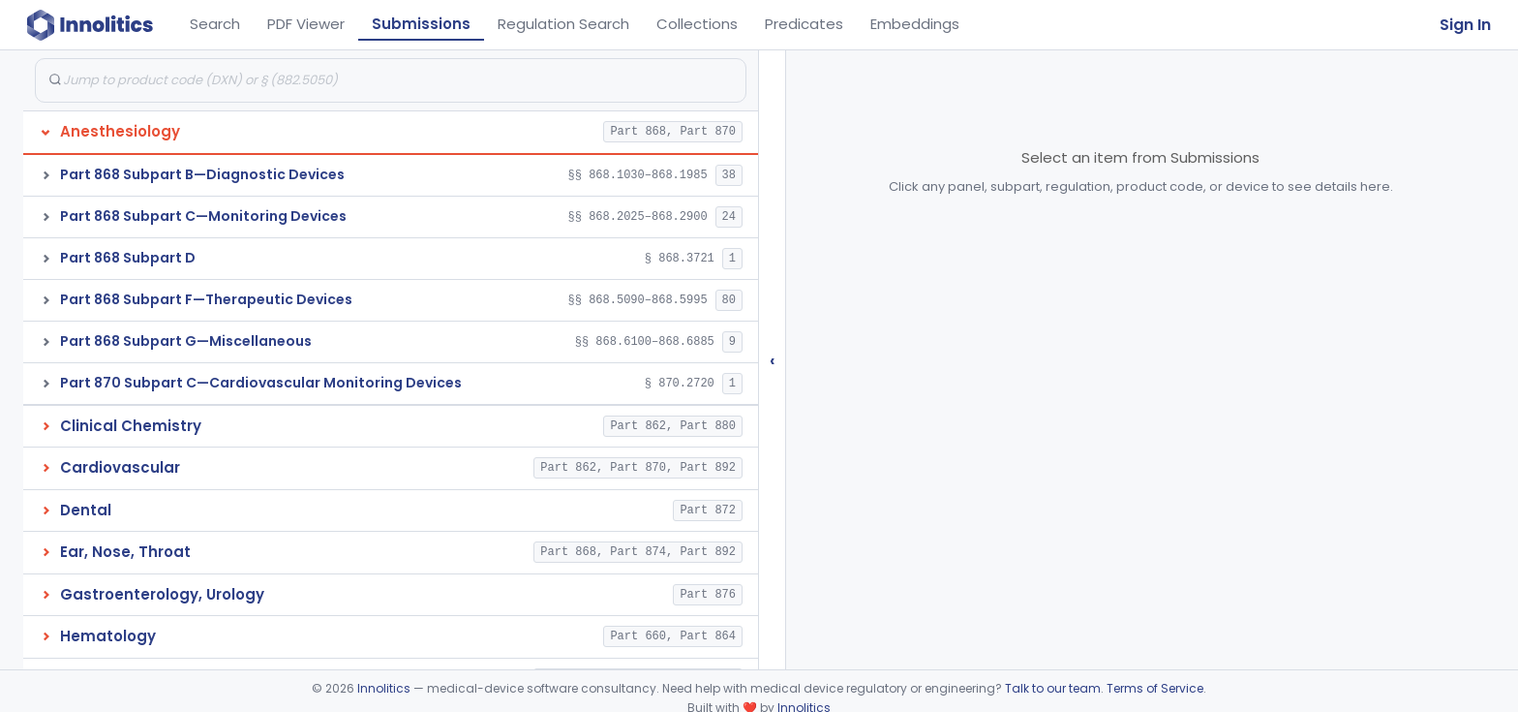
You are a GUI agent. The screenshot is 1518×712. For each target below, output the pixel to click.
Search (215, 24)
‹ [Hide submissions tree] (772, 360)
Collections (697, 24)
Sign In (1465, 25)
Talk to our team (1053, 688)
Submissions (421, 24)
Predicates (804, 24)
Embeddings (914, 24)
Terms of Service (1155, 688)
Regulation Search (563, 24)
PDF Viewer (306, 24)
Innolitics (383, 688)
